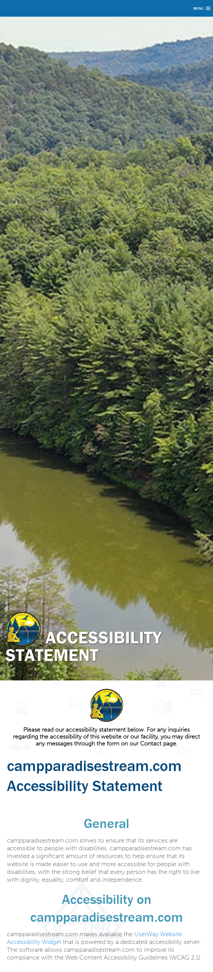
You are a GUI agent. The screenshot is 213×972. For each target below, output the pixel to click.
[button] (198, 8)
